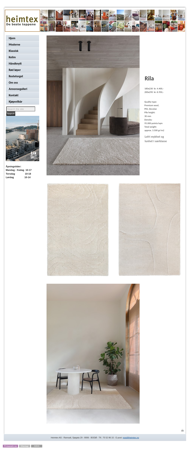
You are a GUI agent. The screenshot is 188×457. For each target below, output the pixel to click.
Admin (36, 446)
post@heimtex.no (131, 437)
